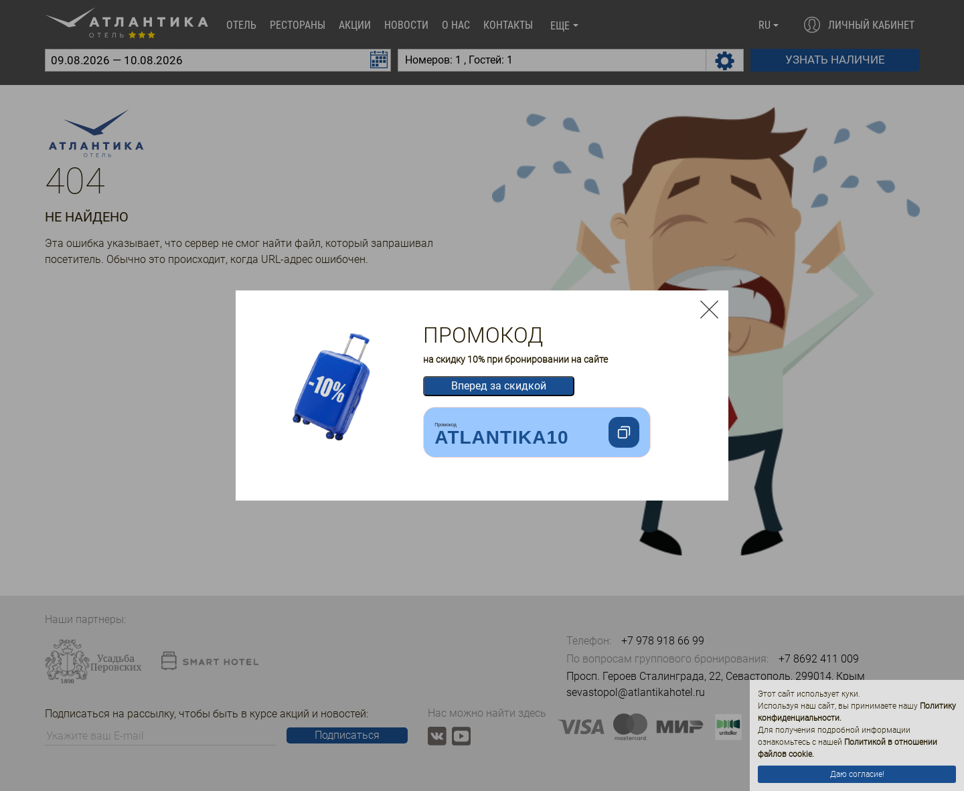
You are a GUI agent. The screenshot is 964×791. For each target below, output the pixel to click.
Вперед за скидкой (498, 385)
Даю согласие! (857, 774)
